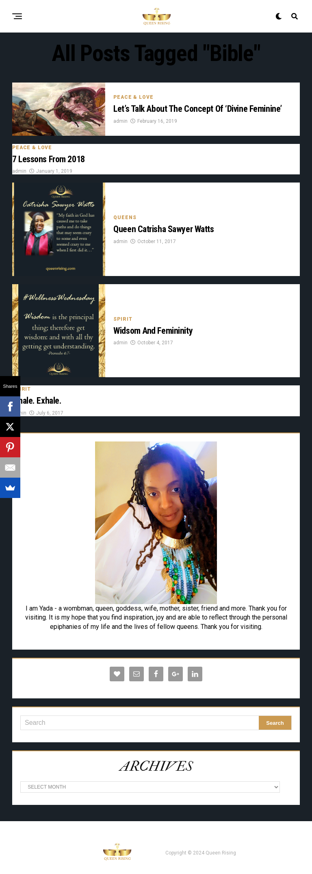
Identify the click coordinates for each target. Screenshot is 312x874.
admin (120, 121)
